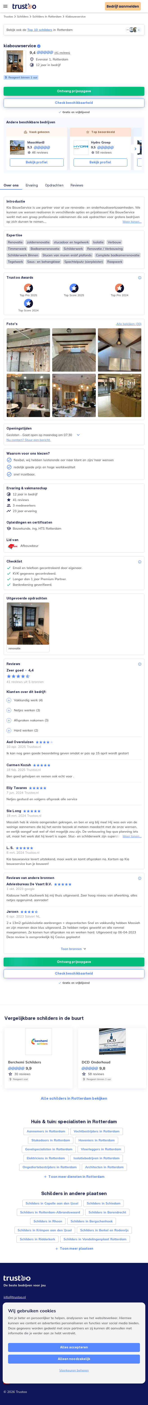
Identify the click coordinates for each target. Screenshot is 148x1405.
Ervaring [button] (32, 185)
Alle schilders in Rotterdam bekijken (74, 1098)
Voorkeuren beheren (74, 1370)
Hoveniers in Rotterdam (96, 1140)
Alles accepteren (74, 1347)
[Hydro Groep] (81, 147)
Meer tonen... (132, 222)
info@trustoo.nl (15, 1297)
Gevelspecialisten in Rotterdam (48, 1149)
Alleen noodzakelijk (74, 1359)
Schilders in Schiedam (103, 1203)
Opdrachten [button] (54, 185)
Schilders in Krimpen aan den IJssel (45, 1230)
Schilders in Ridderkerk (37, 1239)
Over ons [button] (11, 185)
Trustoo (8, 16)
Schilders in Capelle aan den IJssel (52, 1203)
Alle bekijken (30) (128, 324)
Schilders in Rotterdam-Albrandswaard (50, 1212)
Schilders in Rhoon (48, 1221)
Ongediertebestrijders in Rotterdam (50, 1167)
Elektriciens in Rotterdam (46, 1158)
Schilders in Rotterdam (47, 16)
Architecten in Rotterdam (104, 1167)
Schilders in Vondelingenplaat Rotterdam (95, 1239)
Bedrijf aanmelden (123, 6)
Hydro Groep (101, 142)
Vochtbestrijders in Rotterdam (97, 1131)
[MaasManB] (17, 147)
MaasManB (35, 142)
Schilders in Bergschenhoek (92, 1221)
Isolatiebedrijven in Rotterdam (97, 1158)
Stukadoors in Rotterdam (50, 1140)
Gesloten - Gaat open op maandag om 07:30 (44, 435)
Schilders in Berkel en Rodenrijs (104, 1230)
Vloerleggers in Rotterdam (101, 1149)
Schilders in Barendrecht (107, 1212)
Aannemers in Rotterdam (46, 1131)
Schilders (22, 16)
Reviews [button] (77, 185)
